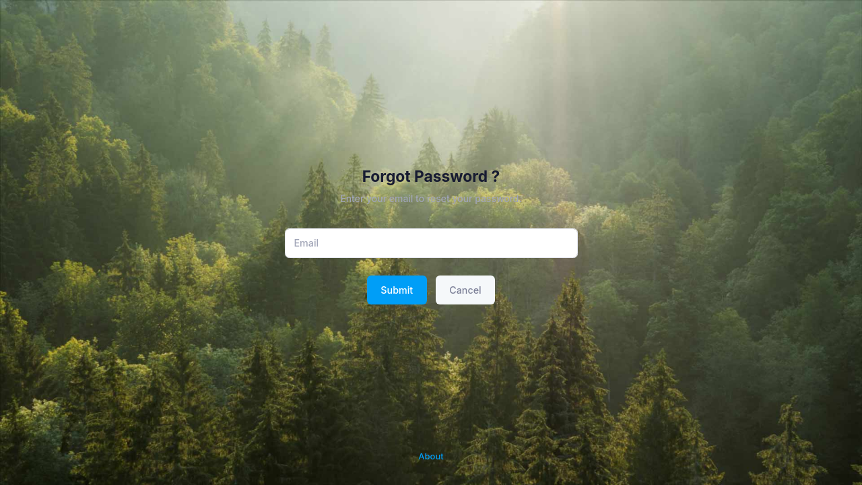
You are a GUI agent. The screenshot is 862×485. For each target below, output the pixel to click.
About (430, 456)
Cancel (465, 290)
